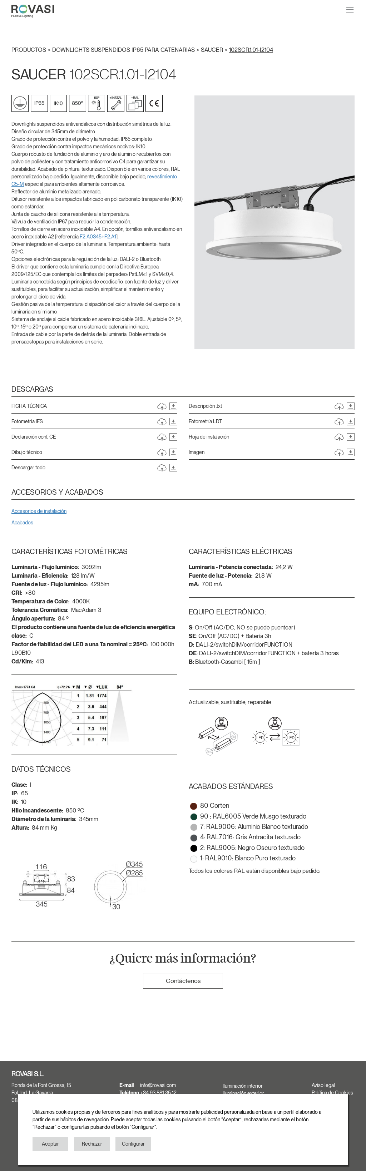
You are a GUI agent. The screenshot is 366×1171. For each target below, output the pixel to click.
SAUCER (212, 49)
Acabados (22, 522)
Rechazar (92, 1144)
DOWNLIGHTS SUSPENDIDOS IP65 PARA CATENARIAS (124, 49)
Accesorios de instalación (38, 511)
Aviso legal (323, 1085)
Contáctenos (183, 980)
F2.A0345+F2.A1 (98, 236)
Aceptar (50, 1144)
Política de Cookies (332, 1093)
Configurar (133, 1144)
